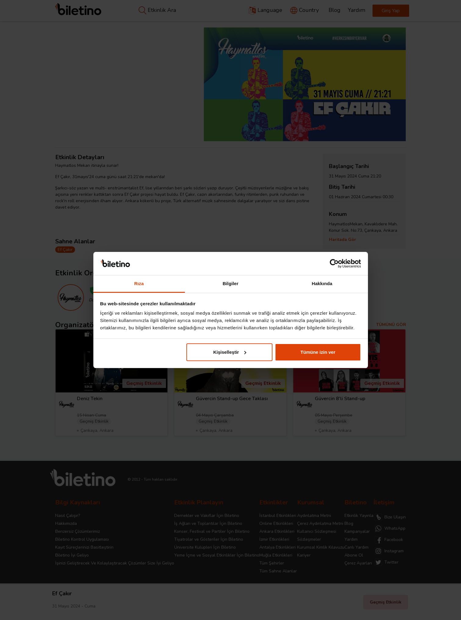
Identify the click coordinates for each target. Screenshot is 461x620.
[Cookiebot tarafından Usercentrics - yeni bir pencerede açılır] (334, 263)
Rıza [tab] (139, 283)
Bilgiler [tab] (231, 283)
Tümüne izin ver (318, 352)
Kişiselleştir (229, 352)
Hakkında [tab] (322, 283)
